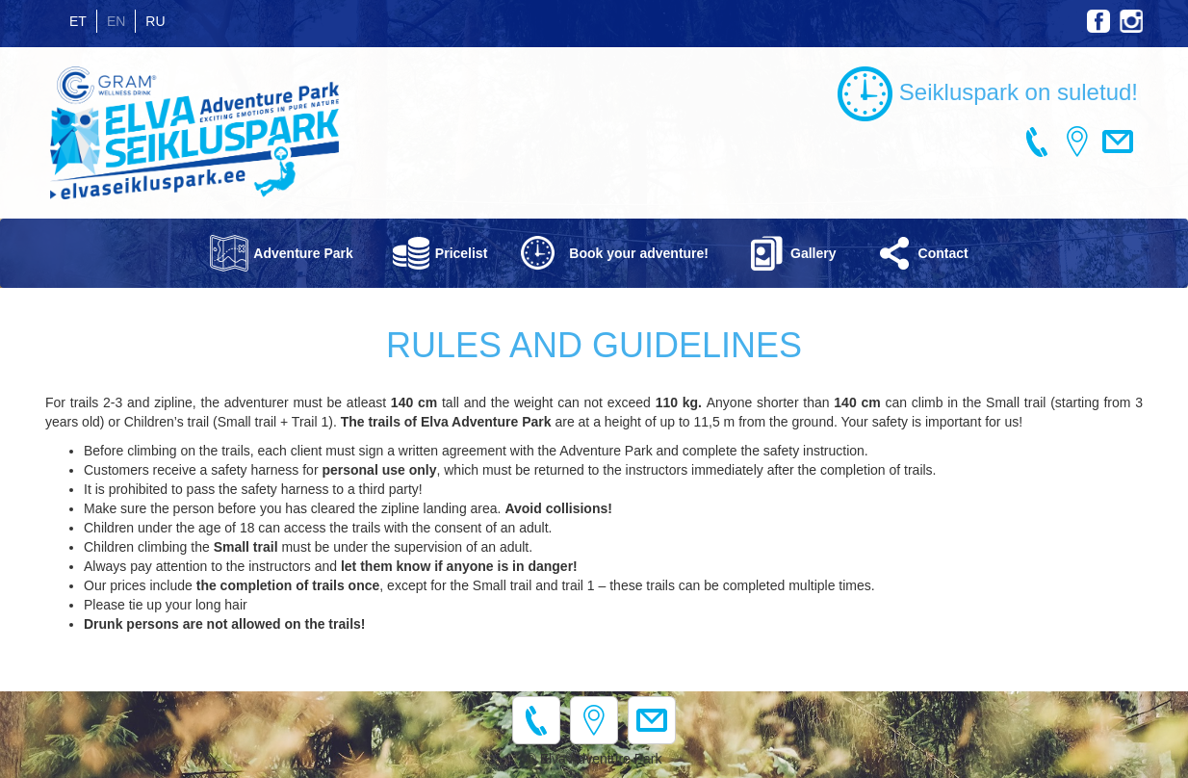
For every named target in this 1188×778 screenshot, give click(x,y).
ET (78, 21)
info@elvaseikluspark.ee (1117, 141)
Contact (943, 253)
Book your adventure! (639, 253)
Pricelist (461, 253)
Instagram (1131, 21)
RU (155, 21)
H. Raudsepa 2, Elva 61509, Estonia (1077, 141)
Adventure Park (302, 253)
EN (116, 21)
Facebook (1098, 21)
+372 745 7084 (1036, 141)
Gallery (813, 253)
